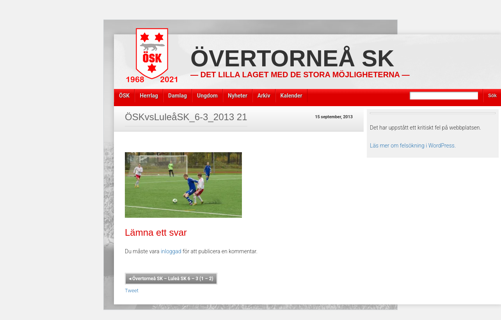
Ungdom (207, 95)
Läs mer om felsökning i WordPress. (413, 145)
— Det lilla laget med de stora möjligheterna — (300, 74)
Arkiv (264, 95)
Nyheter (237, 95)
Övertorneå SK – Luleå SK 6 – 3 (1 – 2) (171, 278)
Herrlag (149, 95)
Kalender (291, 95)
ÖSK (124, 95)
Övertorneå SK (292, 58)
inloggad (171, 251)
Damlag (177, 95)
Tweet (132, 290)
